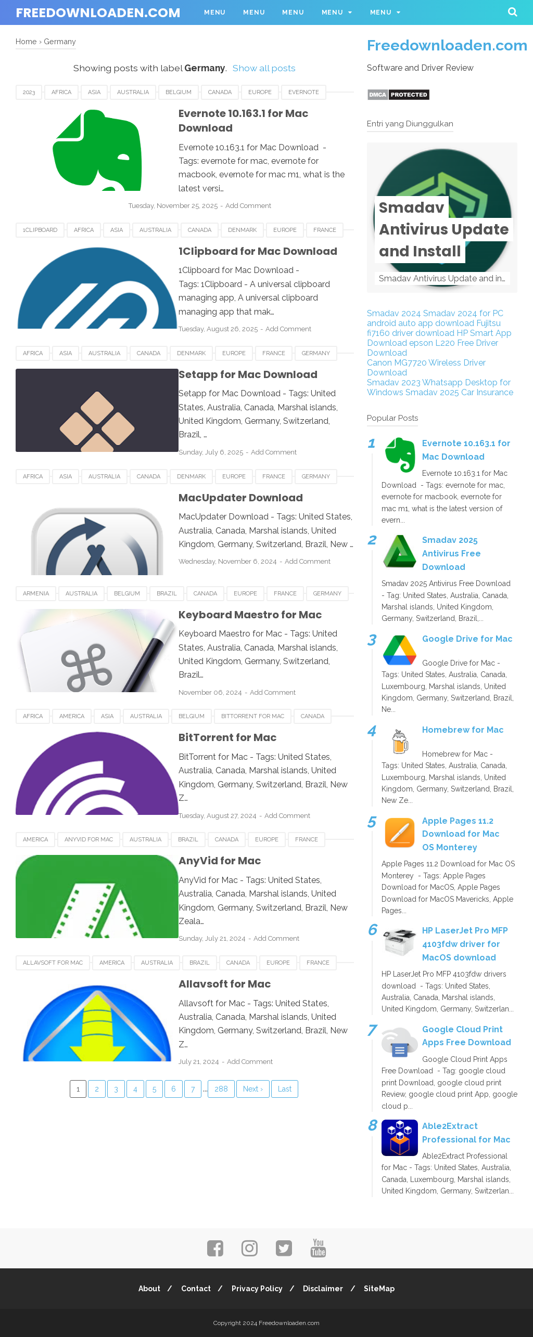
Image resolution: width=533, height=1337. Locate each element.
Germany (316, 326)
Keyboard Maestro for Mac (223, 581)
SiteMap (382, 1288)
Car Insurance (487, 392)
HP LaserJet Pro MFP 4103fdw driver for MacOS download (465, 944)
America (71, 677)
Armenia (36, 560)
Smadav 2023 (394, 382)
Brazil (167, 560)
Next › (253, 1031)
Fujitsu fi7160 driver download (434, 328)
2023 (29, 92)
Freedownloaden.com (98, 13)
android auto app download (420, 323)
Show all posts (264, 67)
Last (284, 1031)
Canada (220, 92)
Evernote (303, 92)
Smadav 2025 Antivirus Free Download (451, 554)
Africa (61, 92)
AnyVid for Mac (89, 794)
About (146, 1288)
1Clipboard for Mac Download (230, 230)
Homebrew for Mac (463, 730)
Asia (94, 92)
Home (26, 41)
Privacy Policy (257, 1288)
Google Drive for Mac (467, 639)
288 (221, 1031)
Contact (194, 1288)
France (324, 209)
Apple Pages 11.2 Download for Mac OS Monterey (461, 834)
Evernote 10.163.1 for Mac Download (244, 113)
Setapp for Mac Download (220, 347)
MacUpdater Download (213, 464)
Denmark (242, 209)
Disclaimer (325, 1288)
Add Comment (271, 177)
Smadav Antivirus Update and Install (444, 230)
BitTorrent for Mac (252, 677)
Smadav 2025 (432, 392)
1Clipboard (40, 209)
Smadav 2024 (394, 313)
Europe (260, 92)
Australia (133, 92)
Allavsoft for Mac (53, 911)
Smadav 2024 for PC (463, 313)
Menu (214, 12)
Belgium (179, 92)
